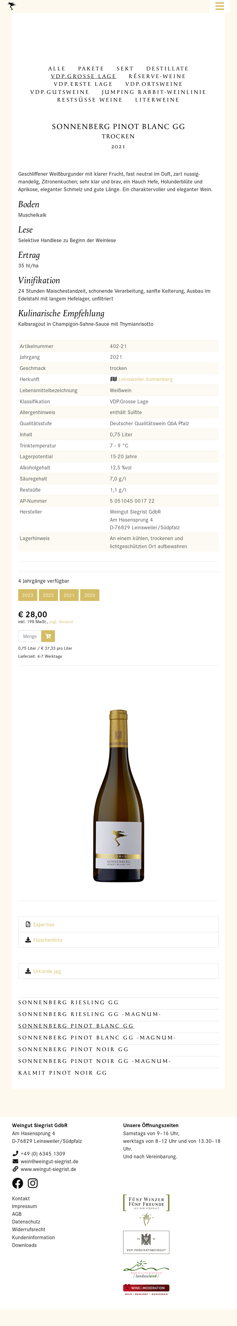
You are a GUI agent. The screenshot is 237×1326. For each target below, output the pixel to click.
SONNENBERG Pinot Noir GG (73, 1049)
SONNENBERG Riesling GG (68, 1002)
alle (57, 68)
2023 (27, 595)
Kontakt (21, 1198)
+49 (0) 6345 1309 (43, 1153)
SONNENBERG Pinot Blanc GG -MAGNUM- (97, 1037)
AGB (17, 1213)
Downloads (24, 1244)
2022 (48, 595)
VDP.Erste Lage (83, 84)
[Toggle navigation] (220, 6)
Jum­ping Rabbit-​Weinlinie (154, 92)
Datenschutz (26, 1221)
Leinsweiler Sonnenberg (145, 379)
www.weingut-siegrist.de (48, 1169)
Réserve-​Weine (157, 76)
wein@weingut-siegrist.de (49, 1161)
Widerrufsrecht (28, 1229)
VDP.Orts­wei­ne (154, 84)
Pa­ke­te (91, 68)
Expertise (44, 924)
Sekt (125, 68)
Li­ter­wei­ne (157, 99)
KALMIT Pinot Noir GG (63, 1072)
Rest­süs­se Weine (90, 99)
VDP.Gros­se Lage (84, 76)
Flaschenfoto (47, 939)
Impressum (24, 1206)
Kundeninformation (33, 1237)
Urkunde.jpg (47, 971)
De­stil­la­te (167, 68)
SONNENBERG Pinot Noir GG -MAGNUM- (95, 1061)
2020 (89, 595)
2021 (69, 595)
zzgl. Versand (61, 621)
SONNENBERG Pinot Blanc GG (76, 1026)
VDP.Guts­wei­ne (60, 92)
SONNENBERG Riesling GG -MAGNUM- (90, 1014)
